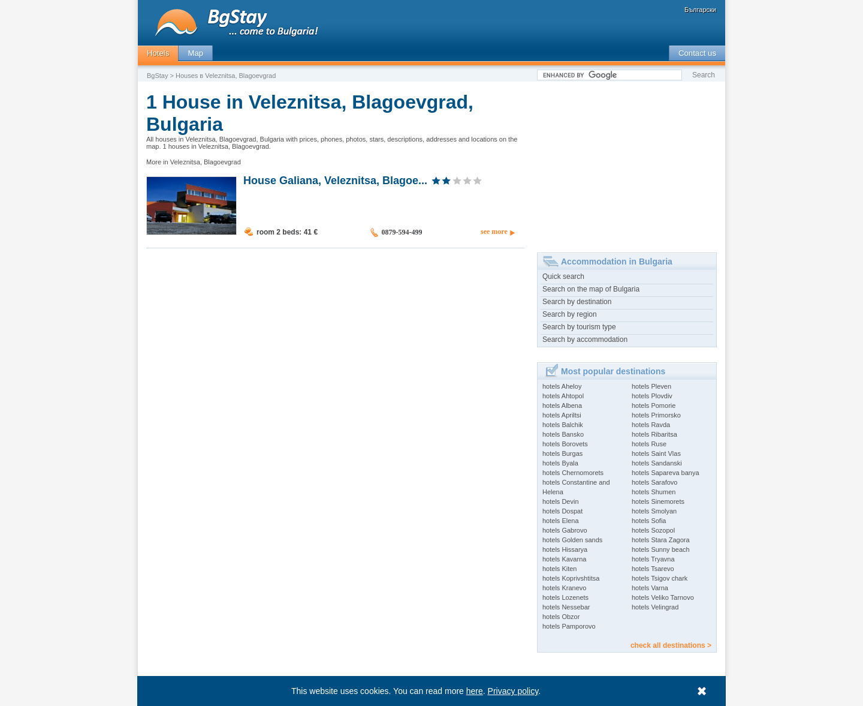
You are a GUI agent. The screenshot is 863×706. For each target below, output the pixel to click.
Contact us (697, 53)
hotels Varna (650, 587)
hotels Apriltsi (561, 415)
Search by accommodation (584, 339)
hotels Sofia (649, 520)
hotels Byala (560, 463)
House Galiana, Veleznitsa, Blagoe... (335, 180)
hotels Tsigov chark (659, 578)
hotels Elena (560, 520)
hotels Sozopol (653, 530)
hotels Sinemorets (658, 501)
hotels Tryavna (653, 559)
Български (700, 9)
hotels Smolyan (654, 511)
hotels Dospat (562, 511)
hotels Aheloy (561, 386)
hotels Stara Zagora (661, 539)
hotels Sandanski (657, 463)
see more (494, 231)
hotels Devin (560, 501)
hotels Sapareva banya (665, 472)
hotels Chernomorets (573, 472)
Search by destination (576, 302)
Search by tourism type (579, 327)
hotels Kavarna (564, 559)
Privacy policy (513, 691)
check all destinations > (670, 645)
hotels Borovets (565, 443)
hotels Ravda (651, 424)
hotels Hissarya (564, 549)
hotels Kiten (559, 568)
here (474, 691)
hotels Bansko (563, 434)
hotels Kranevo (564, 587)
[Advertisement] (627, 163)
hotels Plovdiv (652, 395)
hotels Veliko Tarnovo (663, 597)
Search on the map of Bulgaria (590, 289)
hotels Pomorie (653, 405)
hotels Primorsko (656, 415)
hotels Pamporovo (569, 626)
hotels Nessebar (566, 607)
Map (195, 53)
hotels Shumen (653, 491)
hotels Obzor (561, 616)
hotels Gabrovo (564, 530)
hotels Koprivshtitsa (570, 578)
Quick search (563, 276)
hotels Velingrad (655, 607)
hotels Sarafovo (654, 482)
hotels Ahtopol (563, 395)
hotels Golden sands (572, 539)
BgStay (157, 75)
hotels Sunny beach (661, 549)
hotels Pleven (651, 386)
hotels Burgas (562, 453)
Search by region (569, 314)
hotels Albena (562, 405)
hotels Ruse (649, 443)
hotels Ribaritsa (654, 434)
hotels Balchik (562, 424)
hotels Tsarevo (653, 568)
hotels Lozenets (565, 597)
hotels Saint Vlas (656, 453)
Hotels (158, 53)
